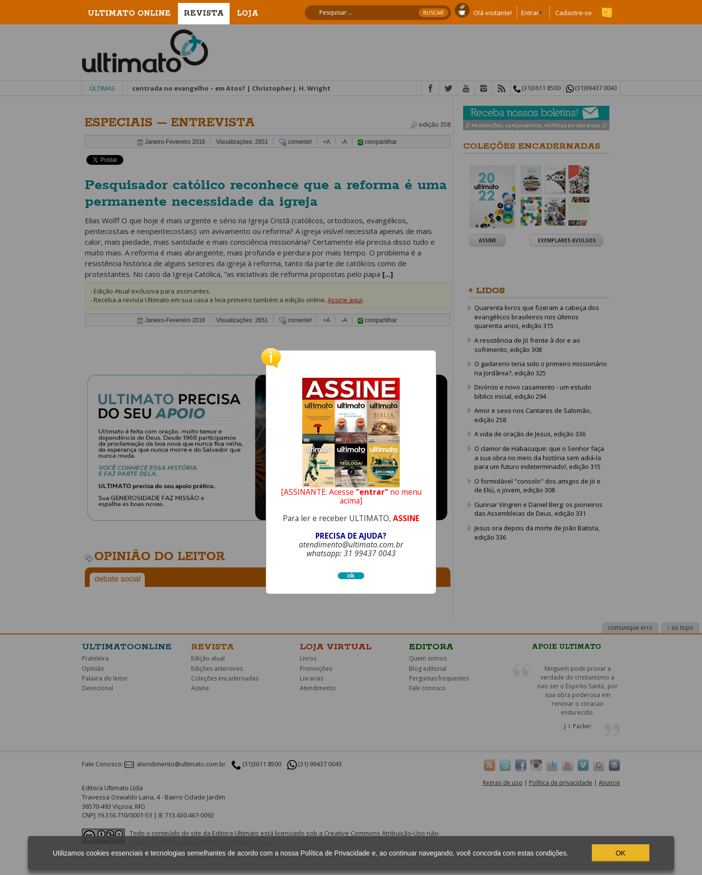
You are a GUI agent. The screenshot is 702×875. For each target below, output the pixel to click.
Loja (247, 13)
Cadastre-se (573, 12)
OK (620, 853)
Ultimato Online (129, 13)
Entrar (530, 12)
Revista (204, 13)
